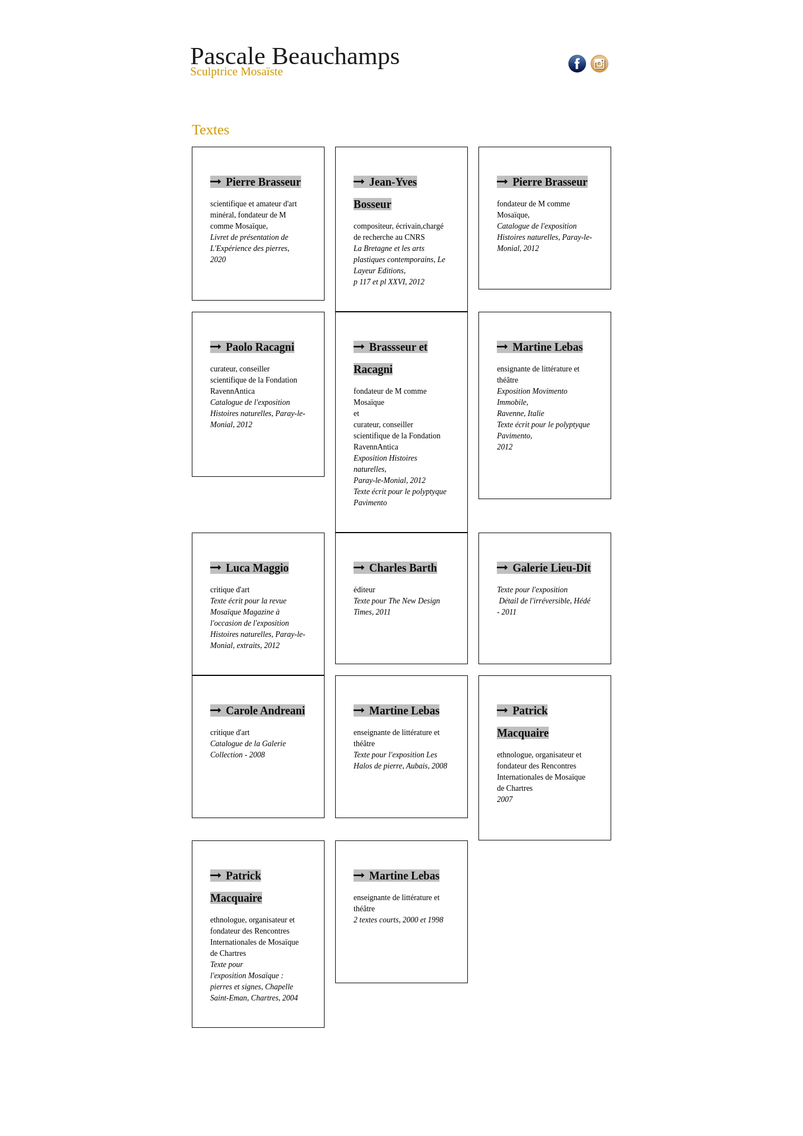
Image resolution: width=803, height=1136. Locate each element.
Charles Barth (395, 568)
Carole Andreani (257, 710)
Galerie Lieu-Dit (544, 568)
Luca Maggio (249, 568)
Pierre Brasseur (255, 182)
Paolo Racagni (252, 347)
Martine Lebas (540, 347)
